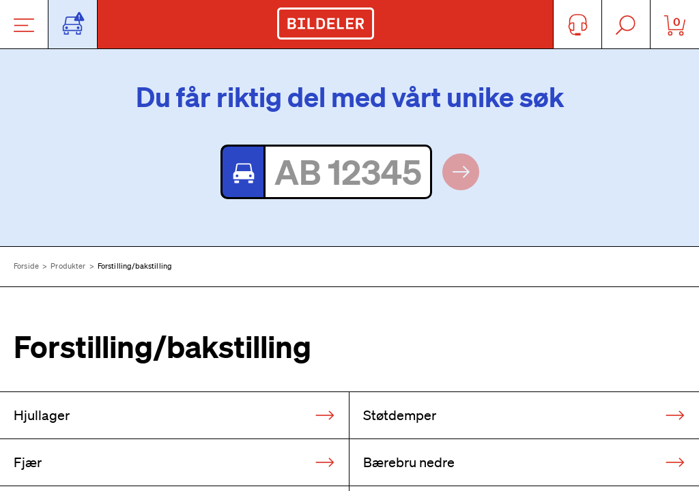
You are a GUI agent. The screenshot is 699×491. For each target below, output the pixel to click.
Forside (26, 266)
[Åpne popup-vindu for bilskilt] (72, 24)
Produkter (68, 266)
